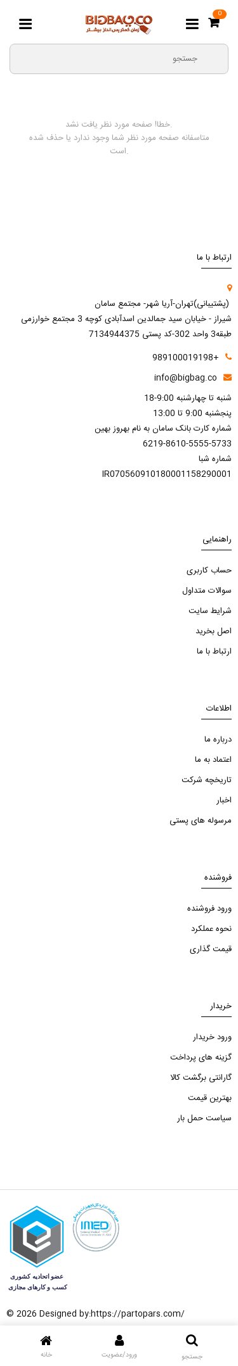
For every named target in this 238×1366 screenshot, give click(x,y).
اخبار (224, 800)
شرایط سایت (210, 611)
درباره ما (218, 740)
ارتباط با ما (214, 652)
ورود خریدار (212, 1037)
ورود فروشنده (209, 909)
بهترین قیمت (210, 1098)
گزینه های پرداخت (201, 1058)
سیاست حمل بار (204, 1118)
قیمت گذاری (211, 949)
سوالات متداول (207, 591)
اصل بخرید (213, 631)
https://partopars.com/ (138, 1314)
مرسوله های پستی (200, 821)
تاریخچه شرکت (207, 780)
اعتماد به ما (213, 760)
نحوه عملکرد (211, 929)
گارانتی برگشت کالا (201, 1078)
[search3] (213, 58)
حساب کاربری (209, 571)
